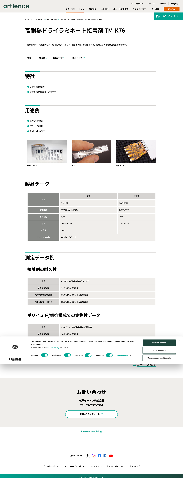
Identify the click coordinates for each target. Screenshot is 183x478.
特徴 (29, 57)
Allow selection (159, 464)
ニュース (151, 3)
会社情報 (105, 9)
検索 (157, 9)
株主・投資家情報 (120, 9)
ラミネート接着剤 (52, 19)
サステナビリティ (140, 9)
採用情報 (163, 3)
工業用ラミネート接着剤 (67, 19)
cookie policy (53, 462)
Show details (122, 469)
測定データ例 (77, 57)
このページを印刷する (146, 364)
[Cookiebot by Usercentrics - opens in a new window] (15, 473)
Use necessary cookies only (159, 472)
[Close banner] (179, 454)
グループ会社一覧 (137, 3)
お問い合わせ (171, 9)
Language (175, 3)
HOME (27, 19)
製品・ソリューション (75, 9)
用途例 (42, 57)
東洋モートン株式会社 (90, 431)
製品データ (58, 57)
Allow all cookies (159, 456)
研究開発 (92, 9)
